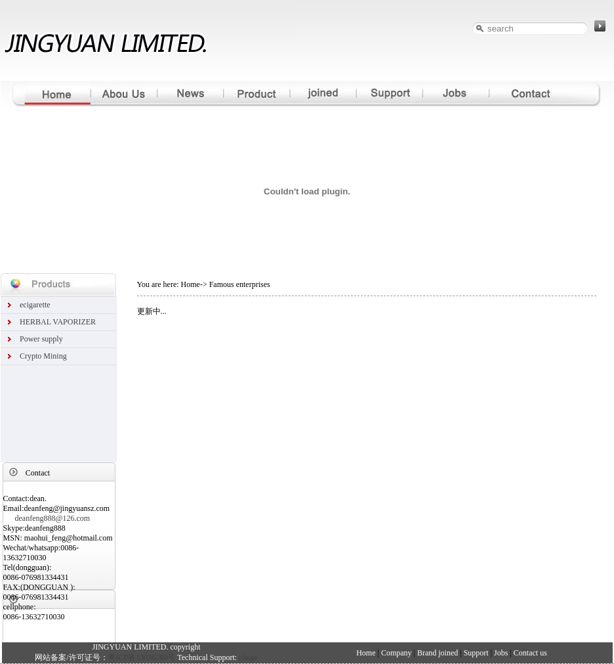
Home (366, 652)
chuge (248, 657)
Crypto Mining (43, 356)
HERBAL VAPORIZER (58, 321)
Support (476, 652)
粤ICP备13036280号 (142, 657)
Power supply (41, 338)
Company (396, 652)
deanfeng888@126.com (53, 518)
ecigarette (35, 304)
